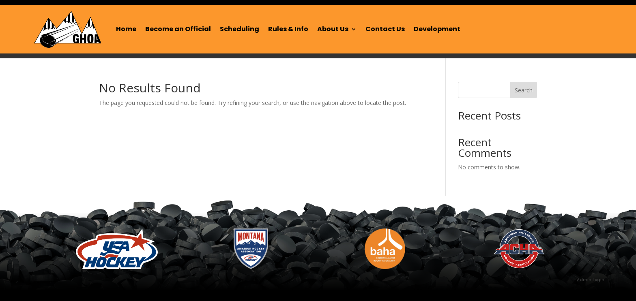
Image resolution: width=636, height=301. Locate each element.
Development (437, 29)
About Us (332, 29)
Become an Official (178, 29)
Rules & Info (288, 29)
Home (126, 29)
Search (524, 90)
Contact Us (385, 29)
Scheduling (239, 29)
